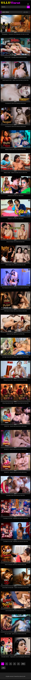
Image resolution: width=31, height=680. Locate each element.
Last (3, 667)
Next (23, 663)
